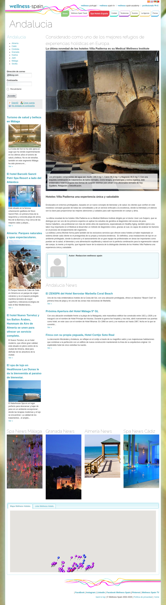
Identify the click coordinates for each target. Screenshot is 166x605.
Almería (15, 43)
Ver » (10, 166)
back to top (100, 597)
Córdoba (15, 49)
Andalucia (16, 36)
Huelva (15, 55)
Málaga (15, 61)
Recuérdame (16, 89)
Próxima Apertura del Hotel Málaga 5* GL (72, 311)
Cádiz (14, 46)
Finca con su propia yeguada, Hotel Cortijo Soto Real (80, 334)
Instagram (90, 592)
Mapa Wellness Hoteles (20, 506)
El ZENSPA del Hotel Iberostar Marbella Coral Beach (79, 293)
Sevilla (14, 64)
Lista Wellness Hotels (44, 506)
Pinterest (136, 592)
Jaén (14, 58)
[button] (75, 557)
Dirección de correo (16, 71)
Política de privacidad (143, 597)
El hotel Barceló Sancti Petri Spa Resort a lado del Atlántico (24, 178)
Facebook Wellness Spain (118, 592)
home (156, 597)
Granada (15, 52)
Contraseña (12, 80)
